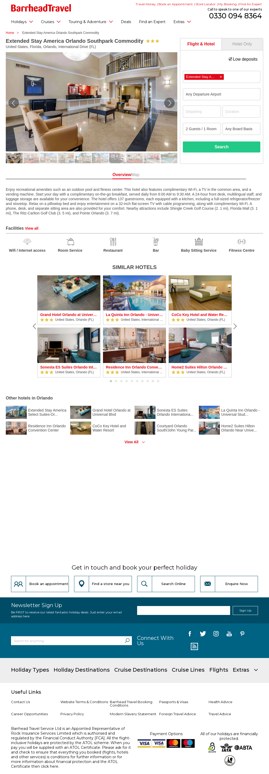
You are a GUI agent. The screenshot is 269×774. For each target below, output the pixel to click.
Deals (126, 21)
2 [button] (116, 381)
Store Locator (205, 4)
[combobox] (221, 77)
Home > (13, 33)
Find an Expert (152, 21)
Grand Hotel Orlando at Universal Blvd (68, 315)
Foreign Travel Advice (177, 714)
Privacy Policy (72, 714)
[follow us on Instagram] (216, 635)
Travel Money (146, 4)
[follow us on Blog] (193, 647)
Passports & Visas (173, 702)
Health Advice (220, 702)
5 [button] (131, 381)
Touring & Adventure (91, 21)
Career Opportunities (29, 714)
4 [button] (126, 381)
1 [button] (110, 381)
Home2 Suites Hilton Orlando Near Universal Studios (200, 367)
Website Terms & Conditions (84, 702)
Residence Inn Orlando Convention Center (134, 367)
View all (31, 228)
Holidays (22, 21)
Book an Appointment (175, 4)
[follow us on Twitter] (203, 635)
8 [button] (147, 381)
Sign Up (245, 610)
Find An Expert (250, 4)
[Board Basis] (241, 129)
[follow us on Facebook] (189, 635)
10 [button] (158, 381)
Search (222, 147)
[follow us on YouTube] (229, 635)
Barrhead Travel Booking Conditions (131, 703)
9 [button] (153, 381)
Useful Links (26, 692)
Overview (111, 174)
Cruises (51, 21)
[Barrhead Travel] (41, 8)
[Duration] (241, 112)
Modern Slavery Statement (133, 714)
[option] (69, 326)
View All (131, 442)
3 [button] (121, 381)
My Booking (227, 4)
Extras (182, 21)
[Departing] (202, 112)
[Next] (234, 326)
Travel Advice (220, 714)
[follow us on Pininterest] (242, 635)
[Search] (127, 640)
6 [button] (137, 381)
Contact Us (20, 702)
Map (158, 174)
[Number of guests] (202, 129)
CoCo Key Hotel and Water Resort (200, 315)
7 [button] (142, 381)
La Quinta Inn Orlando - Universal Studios (134, 315)
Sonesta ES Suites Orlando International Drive (68, 367)
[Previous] (34, 326)
